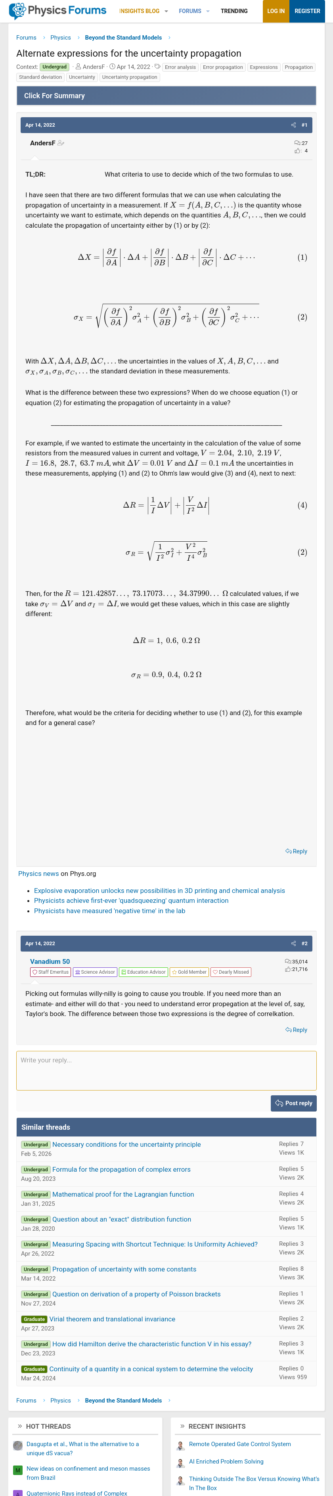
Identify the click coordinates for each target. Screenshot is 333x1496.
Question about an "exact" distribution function (121, 1219)
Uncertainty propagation (129, 77)
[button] (166, 11)
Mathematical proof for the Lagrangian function (123, 1194)
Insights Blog (139, 11)
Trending (234, 11)
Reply (300, 851)
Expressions (264, 67)
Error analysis (180, 67)
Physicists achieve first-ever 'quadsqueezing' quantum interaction (131, 900)
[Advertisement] (166, 785)
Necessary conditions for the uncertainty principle (126, 1144)
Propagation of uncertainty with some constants (124, 1269)
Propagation (299, 67)
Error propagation (223, 67)
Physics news (38, 873)
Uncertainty (82, 77)
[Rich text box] (166, 1071)
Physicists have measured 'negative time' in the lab (110, 911)
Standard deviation (40, 77)
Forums (190, 11)
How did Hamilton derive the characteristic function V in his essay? (151, 1344)
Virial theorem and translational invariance (112, 1319)
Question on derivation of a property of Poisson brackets (136, 1294)
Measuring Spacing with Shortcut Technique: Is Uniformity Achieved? (155, 1244)
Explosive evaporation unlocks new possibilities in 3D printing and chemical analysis (159, 891)
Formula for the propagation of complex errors (121, 1169)
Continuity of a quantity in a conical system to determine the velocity (151, 1369)
